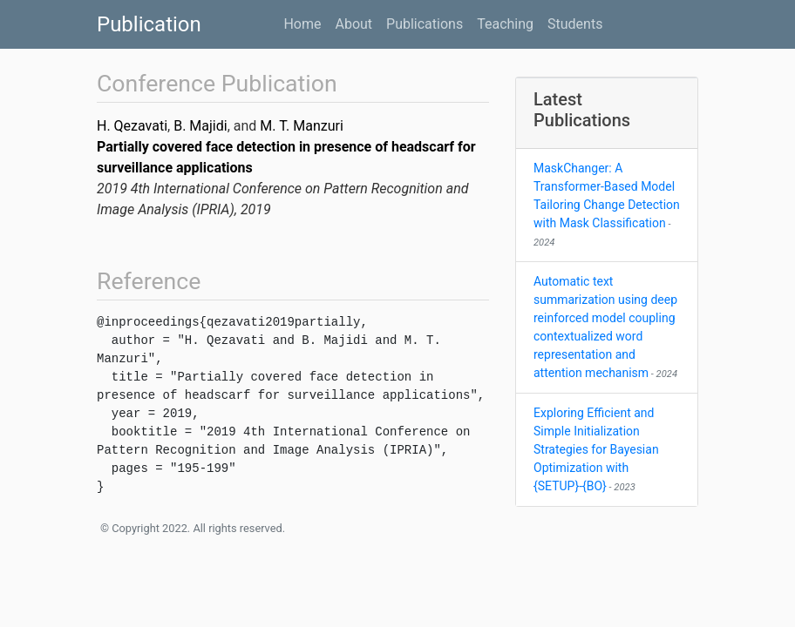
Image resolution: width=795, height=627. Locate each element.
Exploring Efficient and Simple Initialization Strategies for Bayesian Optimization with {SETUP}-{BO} (596, 449)
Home (302, 24)
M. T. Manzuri (301, 126)
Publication (149, 24)
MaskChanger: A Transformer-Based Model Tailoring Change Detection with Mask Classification (606, 204)
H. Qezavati (132, 126)
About (353, 24)
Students (574, 24)
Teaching (505, 24)
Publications (424, 24)
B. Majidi (200, 126)
